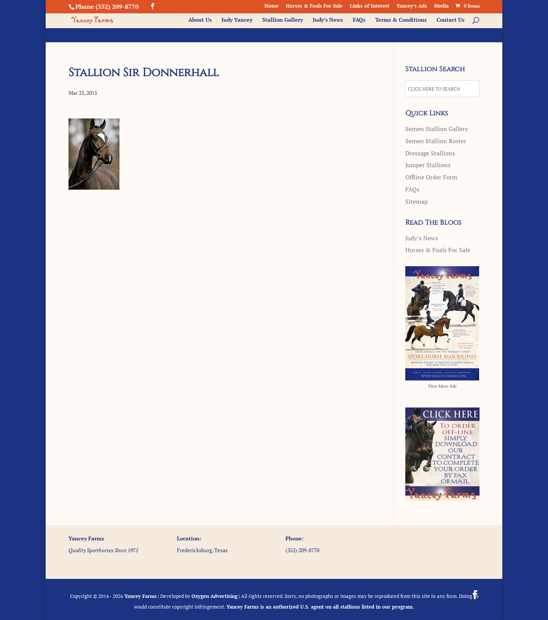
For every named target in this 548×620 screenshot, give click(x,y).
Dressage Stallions (430, 153)
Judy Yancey (236, 20)
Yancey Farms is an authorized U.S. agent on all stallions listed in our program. (320, 606)
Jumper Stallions (428, 165)
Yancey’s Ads (412, 6)
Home (271, 6)
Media (441, 6)
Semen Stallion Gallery (436, 129)
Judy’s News (328, 20)
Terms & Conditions (401, 20)
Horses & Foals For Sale (314, 6)
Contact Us (450, 20)
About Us (200, 20)
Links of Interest (369, 6)
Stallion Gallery (282, 20)
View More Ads (442, 386)
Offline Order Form (431, 177)
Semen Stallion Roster (435, 141)
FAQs (359, 20)
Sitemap (416, 201)
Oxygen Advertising (214, 596)
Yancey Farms (140, 596)
